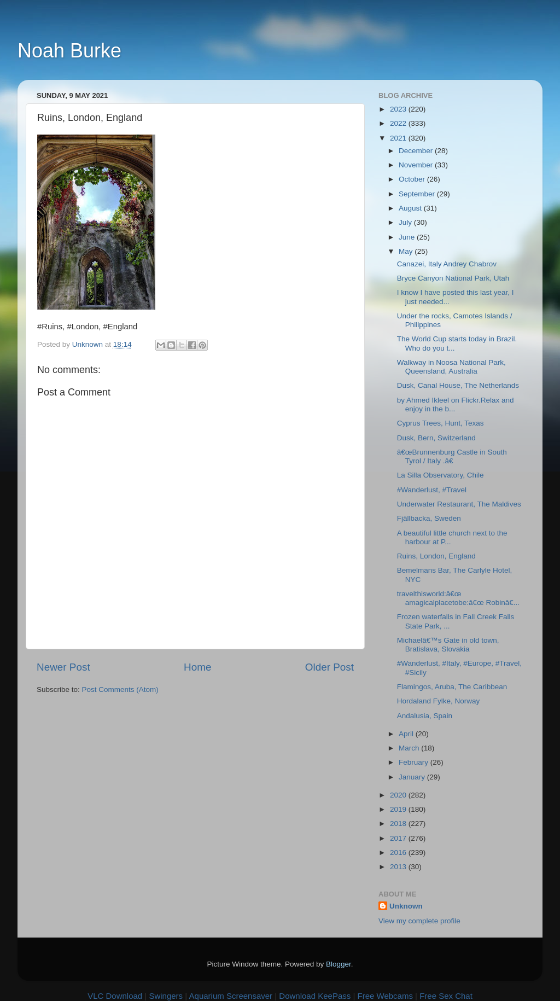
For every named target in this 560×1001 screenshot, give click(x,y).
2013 (399, 867)
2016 (399, 852)
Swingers (166, 995)
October (413, 179)
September (418, 194)
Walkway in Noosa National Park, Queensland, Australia (451, 366)
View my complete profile (419, 921)
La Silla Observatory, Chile (440, 475)
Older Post (329, 667)
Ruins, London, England (436, 556)
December (417, 151)
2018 (399, 823)
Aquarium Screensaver (231, 995)
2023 (399, 109)
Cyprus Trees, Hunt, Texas (440, 423)
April (407, 734)
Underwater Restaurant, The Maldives (459, 504)
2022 (399, 123)
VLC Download (115, 995)
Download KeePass (315, 995)
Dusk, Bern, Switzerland (436, 438)
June (408, 237)
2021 (399, 138)
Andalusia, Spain (424, 716)
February (414, 762)
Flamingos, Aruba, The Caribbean (452, 687)
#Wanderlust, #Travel (431, 490)
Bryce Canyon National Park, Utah (453, 278)
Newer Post (63, 667)
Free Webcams (385, 995)
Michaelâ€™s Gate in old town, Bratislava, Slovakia (448, 644)
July (406, 222)
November (417, 165)
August (411, 208)
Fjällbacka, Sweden (429, 518)
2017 (399, 838)
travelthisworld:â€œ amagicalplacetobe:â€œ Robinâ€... (458, 598)
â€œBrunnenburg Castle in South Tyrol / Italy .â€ (452, 456)
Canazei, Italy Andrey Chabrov (447, 264)
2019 (399, 809)
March (410, 748)
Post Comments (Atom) (120, 689)
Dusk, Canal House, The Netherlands (458, 385)
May (407, 251)
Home (197, 667)
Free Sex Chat (445, 995)
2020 (399, 795)
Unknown (406, 906)
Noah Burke (69, 50)
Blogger (338, 964)
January (413, 777)
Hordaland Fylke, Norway (438, 701)
